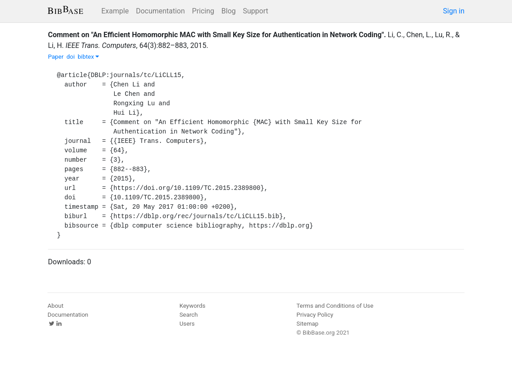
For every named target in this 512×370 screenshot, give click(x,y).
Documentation (160, 11)
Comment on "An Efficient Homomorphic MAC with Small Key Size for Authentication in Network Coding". (217, 34)
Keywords (192, 305)
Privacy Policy (314, 314)
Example (115, 11)
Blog (228, 11)
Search (188, 314)
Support (255, 11)
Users (187, 323)
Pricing (203, 11)
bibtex (88, 56)
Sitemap (307, 323)
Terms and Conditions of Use (334, 305)
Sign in (453, 11)
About (56, 305)
